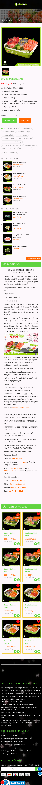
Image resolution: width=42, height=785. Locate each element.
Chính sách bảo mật (10, 747)
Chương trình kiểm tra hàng (12, 754)
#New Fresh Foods (8, 149)
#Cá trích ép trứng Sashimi (11, 145)
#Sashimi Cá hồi (11, 128)
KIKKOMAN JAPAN (19, 214)
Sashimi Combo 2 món (20, 408)
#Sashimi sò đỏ (7, 135)
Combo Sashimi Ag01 (19, 173)
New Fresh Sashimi (18, 480)
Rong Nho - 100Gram (20, 246)
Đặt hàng (25, 120)
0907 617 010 (22, 462)
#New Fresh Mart (25, 149)
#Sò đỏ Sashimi (21, 135)
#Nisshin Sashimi (31, 145)
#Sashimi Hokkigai (8, 138)
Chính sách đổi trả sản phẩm (13, 741)
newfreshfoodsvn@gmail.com (11, 701)
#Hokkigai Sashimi (25, 138)
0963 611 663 (8, 471)
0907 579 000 (13, 696)
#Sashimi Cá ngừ (23, 132)
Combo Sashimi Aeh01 (20, 162)
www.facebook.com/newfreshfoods (20, 704)
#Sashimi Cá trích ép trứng (11, 142)
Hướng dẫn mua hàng (10, 735)
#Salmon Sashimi (8, 132)
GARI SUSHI (17, 237)
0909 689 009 (14, 468)
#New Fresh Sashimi (9, 152)
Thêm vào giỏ (9, 120)
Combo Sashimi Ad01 (19, 196)
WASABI (15, 226)
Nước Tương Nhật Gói (20, 212)
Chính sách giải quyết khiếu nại (14, 744)
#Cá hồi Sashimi (26, 128)
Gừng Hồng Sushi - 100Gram (22, 235)
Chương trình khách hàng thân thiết (15, 751)
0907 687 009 (17, 459)
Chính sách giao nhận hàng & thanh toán (17, 738)
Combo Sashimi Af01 (19, 185)
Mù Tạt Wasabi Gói (19, 223)
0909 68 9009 (34, 696)
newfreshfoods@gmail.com (15, 699)
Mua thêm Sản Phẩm (34, 258)
